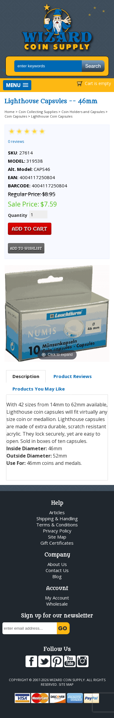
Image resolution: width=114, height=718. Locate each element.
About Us (57, 564)
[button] (17, 85)
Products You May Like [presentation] (38, 389)
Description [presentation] (25, 376)
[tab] (26, 376)
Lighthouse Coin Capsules (51, 116)
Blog (57, 576)
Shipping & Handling (57, 518)
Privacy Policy (57, 531)
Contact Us (57, 570)
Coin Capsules (16, 116)
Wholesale (57, 604)
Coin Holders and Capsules (83, 111)
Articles (57, 512)
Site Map (57, 537)
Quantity (17, 215)
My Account (57, 598)
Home (10, 111)
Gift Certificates (57, 543)
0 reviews (16, 141)
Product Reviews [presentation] (73, 376)
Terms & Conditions (57, 525)
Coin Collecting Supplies (38, 111)
